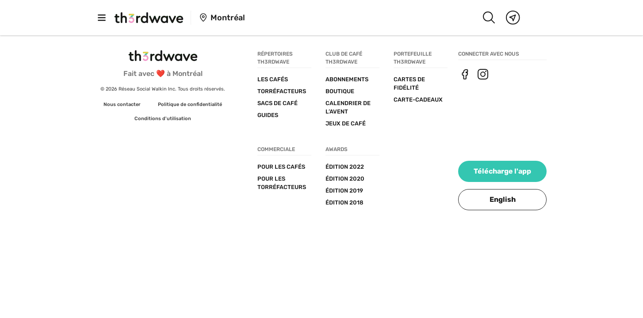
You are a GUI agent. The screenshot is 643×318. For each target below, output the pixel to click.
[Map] (513, 17)
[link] (122, 104)
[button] (502, 199)
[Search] (489, 17)
